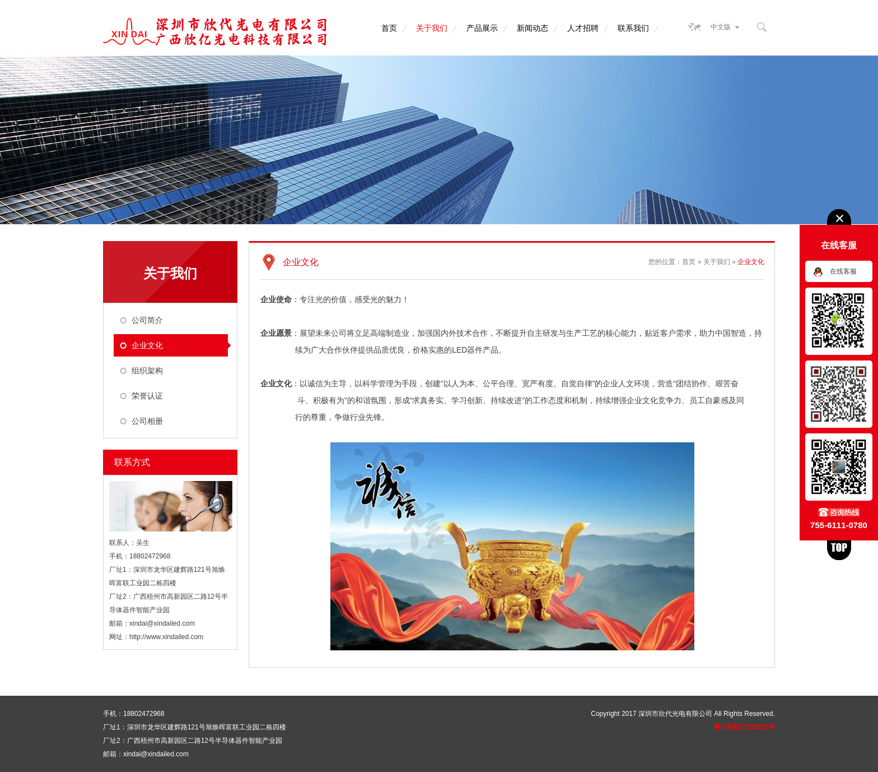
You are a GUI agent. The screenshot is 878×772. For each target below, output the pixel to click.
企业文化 (147, 345)
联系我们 (633, 28)
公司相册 (147, 421)
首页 (389, 28)
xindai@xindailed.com (162, 623)
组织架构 (147, 370)
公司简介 (147, 320)
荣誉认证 (147, 395)
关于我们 (431, 28)
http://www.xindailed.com (166, 637)
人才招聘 (583, 28)
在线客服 (843, 271)
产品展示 (482, 28)
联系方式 (132, 462)
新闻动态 (532, 28)
